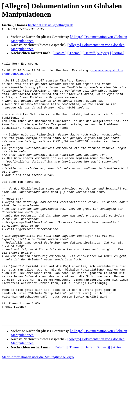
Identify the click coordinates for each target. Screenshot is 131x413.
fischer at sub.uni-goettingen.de (50, 25)
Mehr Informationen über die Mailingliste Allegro (38, 409)
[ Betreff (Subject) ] (96, 53)
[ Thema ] (75, 53)
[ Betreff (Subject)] (96, 399)
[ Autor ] (118, 53)
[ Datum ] (59, 53)
